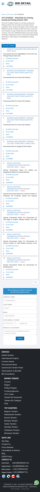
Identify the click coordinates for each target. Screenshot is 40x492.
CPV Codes (9, 394)
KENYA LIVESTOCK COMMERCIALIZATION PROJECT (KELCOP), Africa (18, 165)
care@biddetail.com (20, 466)
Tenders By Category (12, 401)
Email (5, 312)
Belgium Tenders (11, 411)
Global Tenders (8, 355)
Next (35, 282)
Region (7, 385)
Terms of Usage (15, 489)
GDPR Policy (7, 457)
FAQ (6, 404)
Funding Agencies (11, 391)
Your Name (7, 304)
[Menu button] (3, 4)
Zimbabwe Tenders (12, 430)
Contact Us (6, 444)
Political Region (10, 388)
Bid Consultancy (8, 374)
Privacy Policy (25, 489)
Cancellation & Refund (11, 450)
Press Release (7, 447)
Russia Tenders (10, 418)
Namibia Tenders (11, 427)
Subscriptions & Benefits (11, 371)
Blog (3, 453)
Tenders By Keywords (13, 397)
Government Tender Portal (12, 368)
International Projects (10, 358)
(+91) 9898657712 (20, 472)
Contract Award (8, 362)
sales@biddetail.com (20, 463)
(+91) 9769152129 (20, 469)
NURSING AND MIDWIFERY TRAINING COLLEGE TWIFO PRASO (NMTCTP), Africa (20, 72)
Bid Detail (33, 487)
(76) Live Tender (9, 46)
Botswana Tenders (11, 433)
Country (7, 382)
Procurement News (9, 365)
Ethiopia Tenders (11, 421)
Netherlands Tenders (12, 415)
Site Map (5, 441)
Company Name (9, 297)
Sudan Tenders (10, 424)
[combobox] (9, 323)
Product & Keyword (11, 328)
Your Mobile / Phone (11, 320)
